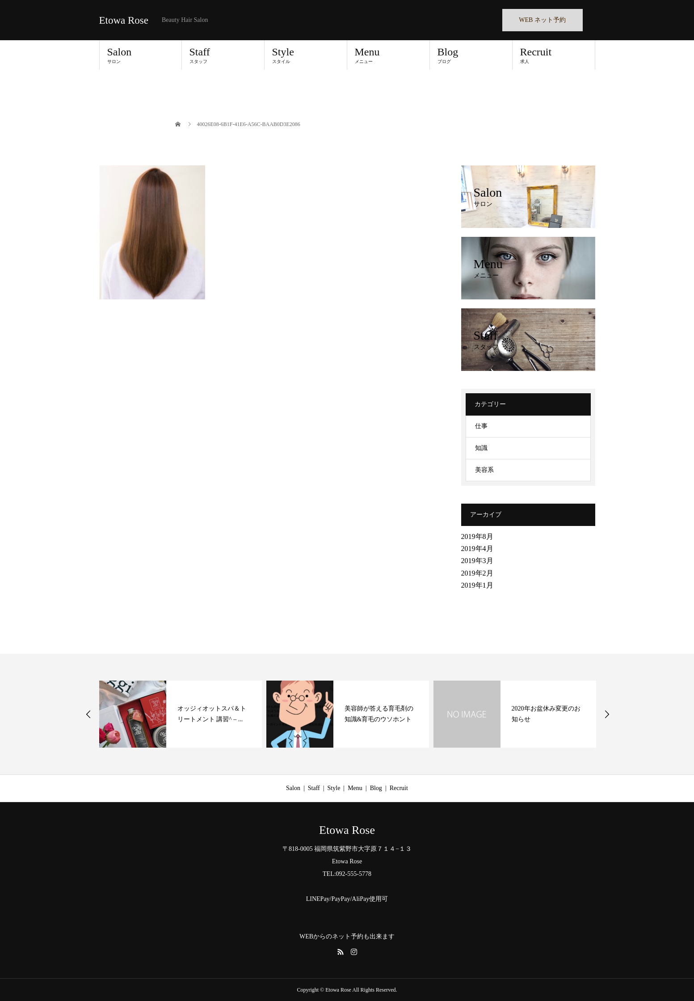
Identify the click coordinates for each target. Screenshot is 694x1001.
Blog (471, 55)
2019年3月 (477, 560)
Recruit (553, 55)
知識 (481, 448)
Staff (223, 55)
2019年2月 (477, 573)
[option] (180, 714)
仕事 (481, 426)
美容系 (484, 470)
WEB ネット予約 (542, 20)
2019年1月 (477, 585)
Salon (140, 55)
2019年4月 (477, 548)
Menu (388, 55)
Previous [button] (88, 714)
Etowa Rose (124, 20)
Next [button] (606, 714)
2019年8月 (477, 536)
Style (305, 55)
